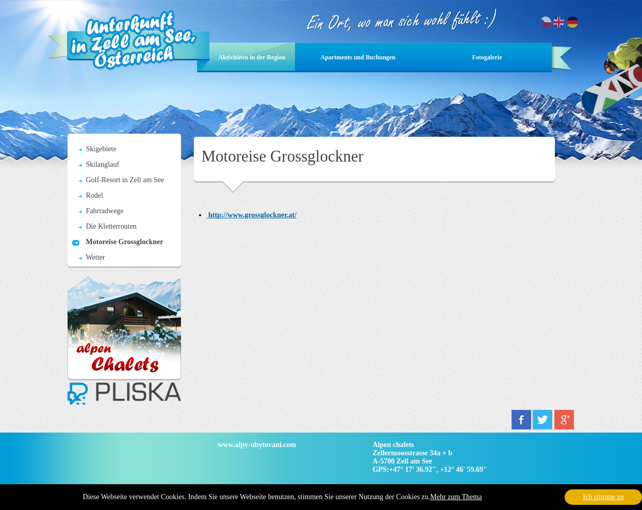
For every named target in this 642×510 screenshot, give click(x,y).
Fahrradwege (105, 211)
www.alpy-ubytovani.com (257, 445)
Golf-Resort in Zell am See (125, 180)
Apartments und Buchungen (358, 57)
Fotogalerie (487, 57)
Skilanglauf (103, 164)
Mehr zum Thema (456, 497)
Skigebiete (101, 149)
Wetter (95, 257)
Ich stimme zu (603, 497)
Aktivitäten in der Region (252, 57)
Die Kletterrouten (111, 226)
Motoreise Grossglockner (124, 242)
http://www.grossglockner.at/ (252, 215)
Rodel (94, 195)
